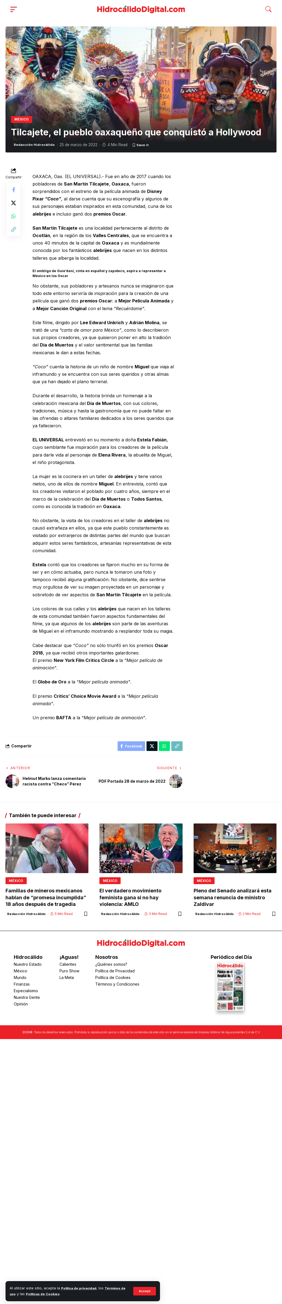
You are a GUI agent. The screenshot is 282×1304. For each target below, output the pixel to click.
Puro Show (69, 973)
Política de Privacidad (115, 973)
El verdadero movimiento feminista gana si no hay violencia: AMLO (130, 900)
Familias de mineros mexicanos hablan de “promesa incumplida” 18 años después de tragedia (46, 900)
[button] (144, 1291)
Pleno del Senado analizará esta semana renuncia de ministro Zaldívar (233, 900)
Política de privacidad (81, 1288)
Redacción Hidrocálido (36, 146)
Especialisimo (26, 993)
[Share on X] (13, 204)
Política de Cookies (113, 979)
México (22, 120)
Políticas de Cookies (50, 1294)
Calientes (67, 966)
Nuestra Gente (27, 999)
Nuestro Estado (28, 966)
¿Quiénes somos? (111, 966)
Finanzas (22, 986)
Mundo (20, 979)
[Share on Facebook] (13, 191)
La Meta (66, 979)
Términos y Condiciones (117, 986)
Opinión (21, 1006)
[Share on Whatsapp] (13, 217)
